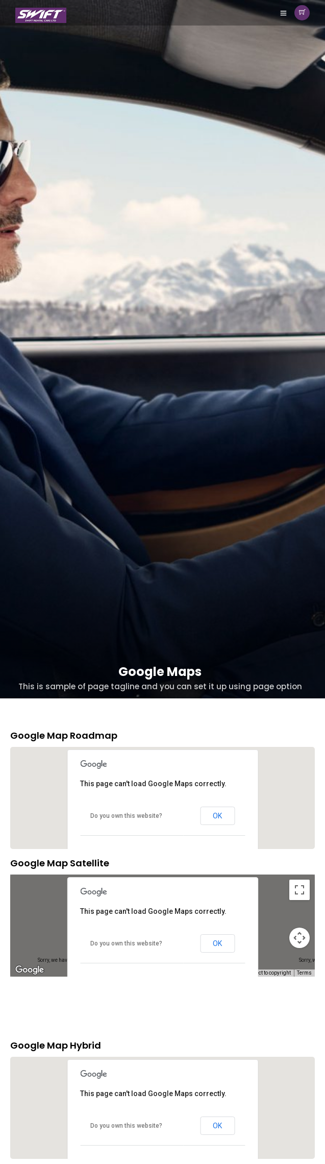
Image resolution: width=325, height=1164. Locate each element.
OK (217, 816)
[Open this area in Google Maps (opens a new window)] (29, 970)
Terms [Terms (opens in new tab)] (304, 973)
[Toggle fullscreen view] (299, 890)
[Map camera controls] (299, 938)
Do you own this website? (126, 815)
